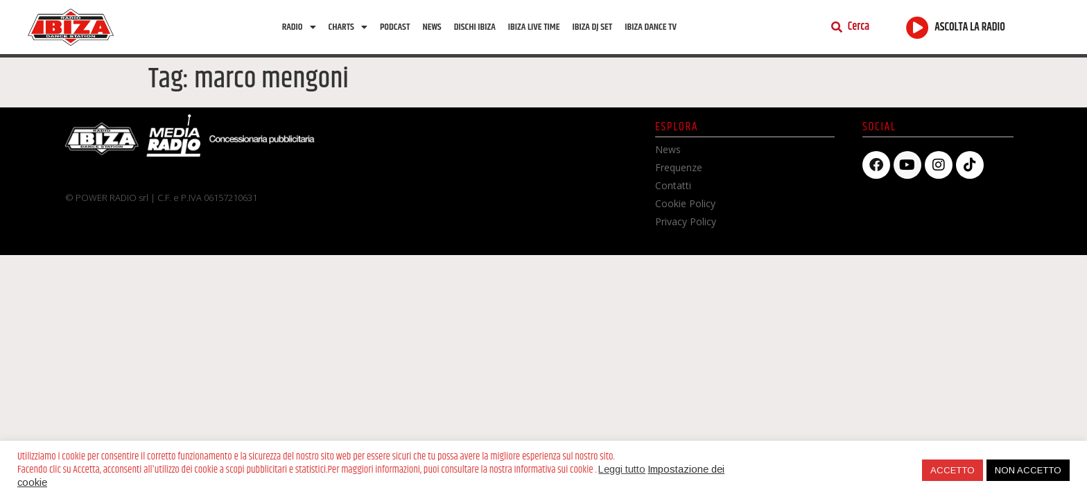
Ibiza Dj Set (592, 27)
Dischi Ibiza (475, 27)
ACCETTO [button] (952, 470)
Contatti (673, 185)
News (431, 27)
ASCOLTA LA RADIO (969, 27)
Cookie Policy (685, 203)
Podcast (395, 27)
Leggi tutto (621, 469)
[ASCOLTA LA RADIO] (917, 27)
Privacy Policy (685, 221)
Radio (299, 27)
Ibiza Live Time (534, 27)
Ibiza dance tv (651, 27)
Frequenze (678, 167)
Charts (348, 27)
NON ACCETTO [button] (1028, 470)
